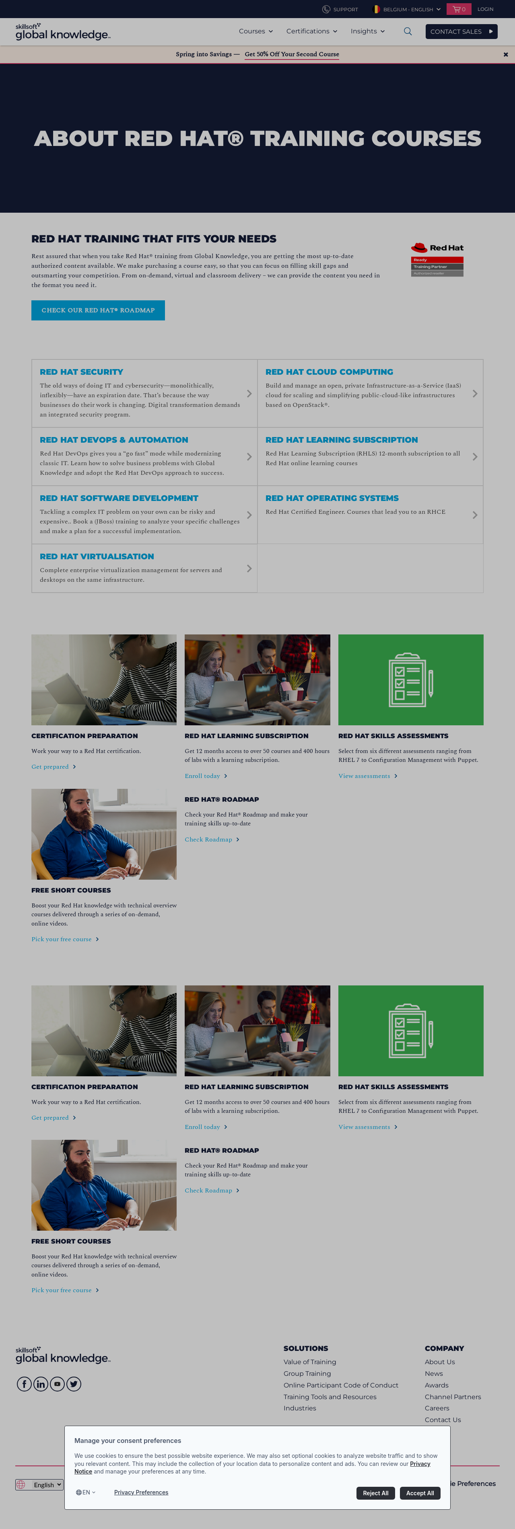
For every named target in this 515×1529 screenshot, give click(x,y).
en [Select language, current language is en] (86, 1492)
